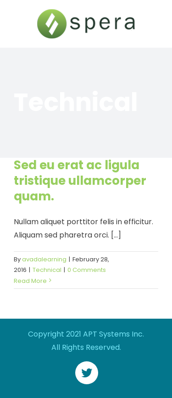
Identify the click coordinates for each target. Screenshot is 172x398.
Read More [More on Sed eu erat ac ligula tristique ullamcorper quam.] (30, 280)
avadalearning (44, 259)
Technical (47, 269)
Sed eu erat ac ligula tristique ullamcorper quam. (80, 181)
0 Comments (86, 269)
